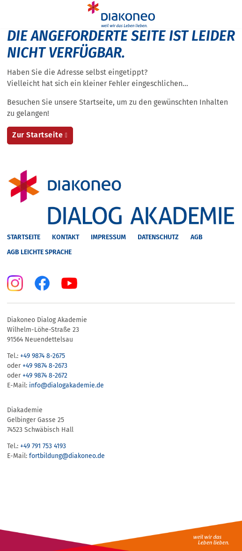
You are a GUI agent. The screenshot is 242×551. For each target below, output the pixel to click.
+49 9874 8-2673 (44, 366)
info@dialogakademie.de (66, 385)
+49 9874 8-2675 (42, 356)
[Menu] (13, 14)
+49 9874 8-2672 (44, 375)
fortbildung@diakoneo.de (67, 456)
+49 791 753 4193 (43, 446)
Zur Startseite (37, 134)
